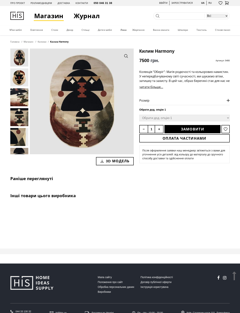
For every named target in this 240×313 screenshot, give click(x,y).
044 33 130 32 (23, 311)
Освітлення (36, 29)
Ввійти (163, 2)
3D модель (115, 161)
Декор (70, 29)
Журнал (87, 16)
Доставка (64, 3)
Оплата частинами (184, 138)
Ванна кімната (161, 29)
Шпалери (183, 29)
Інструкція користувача (154, 286)
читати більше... (151, 86)
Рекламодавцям (41, 3)
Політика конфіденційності (157, 277)
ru (210, 2)
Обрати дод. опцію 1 (152, 109)
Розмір (144, 100)
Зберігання (138, 29)
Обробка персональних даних (116, 286)
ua (202, 2)
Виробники (104, 291)
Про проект (17, 3)
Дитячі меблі (105, 29)
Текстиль (201, 29)
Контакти (82, 3)
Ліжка (123, 29)
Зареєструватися (182, 2)
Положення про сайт (110, 282)
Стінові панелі (223, 29)
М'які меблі (16, 29)
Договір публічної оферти (156, 282)
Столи (54, 29)
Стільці (85, 29)
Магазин (48, 16)
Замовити (192, 129)
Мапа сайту (105, 277)
